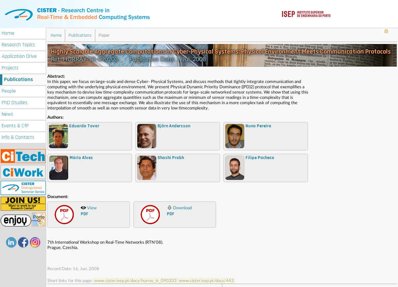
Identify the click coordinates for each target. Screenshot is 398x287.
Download (179, 210)
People (9, 90)
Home (8, 32)
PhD (14, 102)
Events (15, 125)
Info (18, 136)
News (7, 113)
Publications (18, 78)
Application (19, 55)
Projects (10, 67)
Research (18, 44)
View (89, 210)
